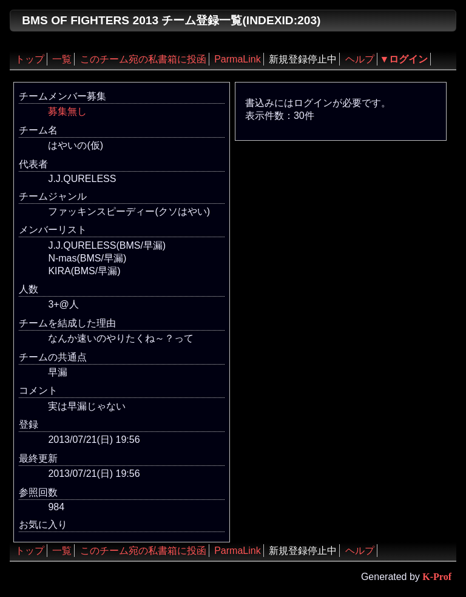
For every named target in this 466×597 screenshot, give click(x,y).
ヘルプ (359, 59)
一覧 (62, 59)
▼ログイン (404, 59)
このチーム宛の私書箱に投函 (143, 59)
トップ (29, 59)
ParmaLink (237, 59)
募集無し (67, 111)
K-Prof (436, 577)
